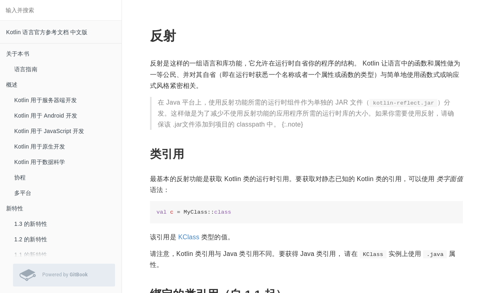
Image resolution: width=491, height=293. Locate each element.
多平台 (23, 193)
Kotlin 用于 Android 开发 (45, 115)
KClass (188, 237)
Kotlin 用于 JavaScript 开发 (49, 131)
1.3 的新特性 (30, 224)
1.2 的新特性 (30, 239)
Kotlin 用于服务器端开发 (45, 100)
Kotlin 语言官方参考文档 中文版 (47, 32)
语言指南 (25, 69)
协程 (20, 177)
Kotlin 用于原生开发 (39, 146)
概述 (11, 84)
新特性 (15, 208)
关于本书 (17, 53)
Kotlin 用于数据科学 (39, 162)
